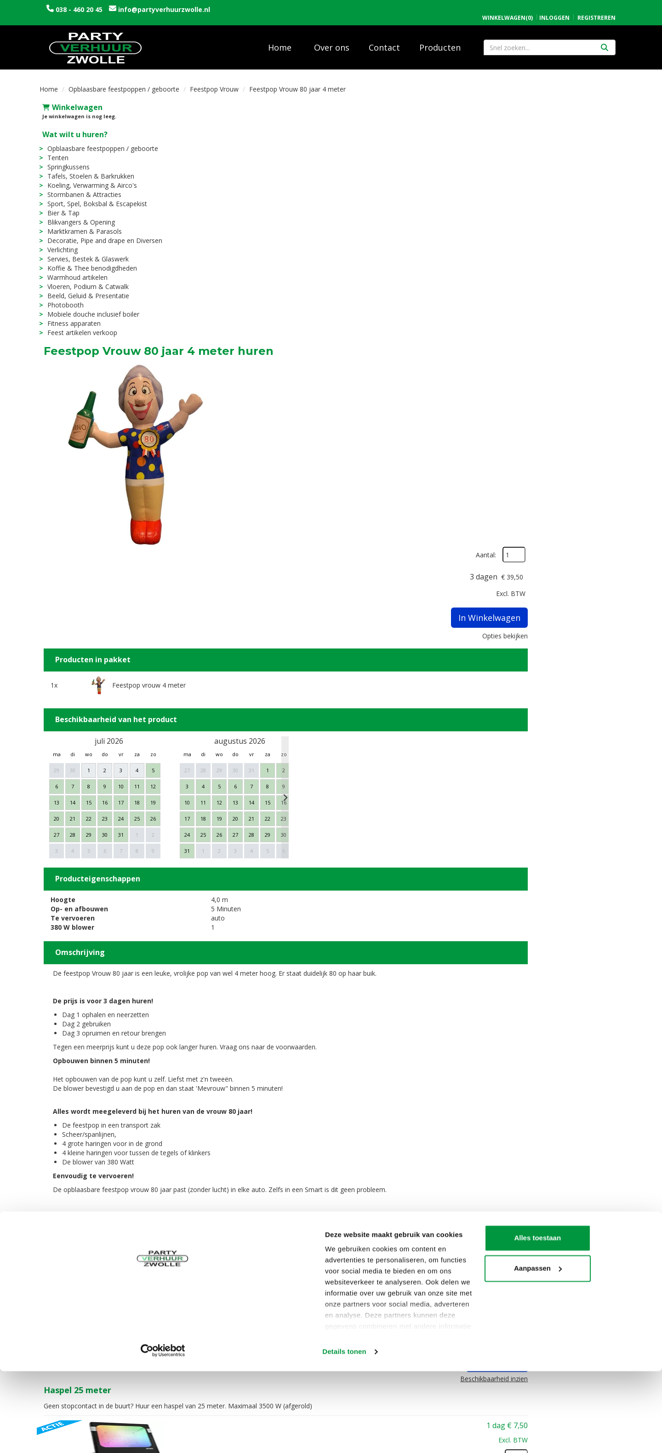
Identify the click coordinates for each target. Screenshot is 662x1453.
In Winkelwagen (577, 185)
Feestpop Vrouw (214, 82)
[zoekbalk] (550, 41)
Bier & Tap (61, 206)
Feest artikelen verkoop (79, 326)
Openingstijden (509, 1330)
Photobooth (63, 298)
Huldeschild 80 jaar (340, 1215)
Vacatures (209, 1340)
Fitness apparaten (71, 317)
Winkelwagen (70, 101)
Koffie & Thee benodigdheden (89, 261)
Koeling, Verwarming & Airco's (89, 178)
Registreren (596, 8)
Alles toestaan (585, 1367)
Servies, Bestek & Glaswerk (85, 252)
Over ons (331, 40)
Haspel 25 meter (335, 960)
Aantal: (574, 122)
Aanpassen (586, 1397)
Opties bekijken (593, 203)
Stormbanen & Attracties (82, 188)
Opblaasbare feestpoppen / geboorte (123, 82)
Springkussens (66, 160)
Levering (352, 1330)
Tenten (55, 151)
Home (279, 40)
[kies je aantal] (604, 990)
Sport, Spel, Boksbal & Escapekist (94, 197)
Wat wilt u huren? (72, 128)
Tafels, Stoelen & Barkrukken (88, 169)
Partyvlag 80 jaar (337, 1138)
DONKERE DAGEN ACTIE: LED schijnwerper (389, 1048)
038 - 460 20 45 (79, 9)
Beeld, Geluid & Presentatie (85, 289)
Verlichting (60, 243)
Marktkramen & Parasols (82, 224)
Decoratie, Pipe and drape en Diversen (102, 234)
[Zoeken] (605, 41)
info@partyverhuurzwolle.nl (163, 9)
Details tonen (142, 1435)
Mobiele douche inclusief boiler (91, 307)
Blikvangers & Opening (78, 215)
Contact (384, 40)
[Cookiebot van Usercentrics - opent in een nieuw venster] (59, 1435)
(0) (507, 8)
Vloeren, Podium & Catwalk (85, 280)
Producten (440, 40)
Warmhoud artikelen (75, 270)
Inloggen (554, 8)
